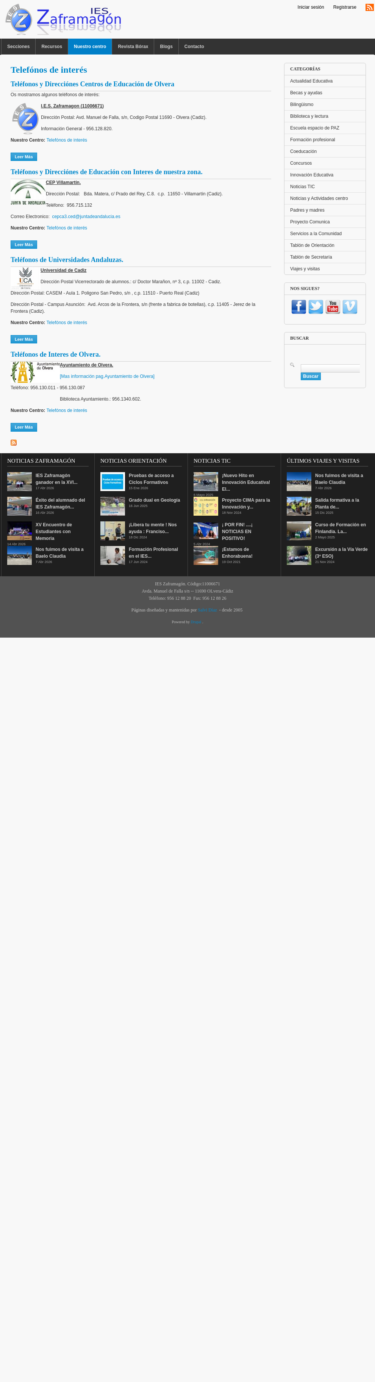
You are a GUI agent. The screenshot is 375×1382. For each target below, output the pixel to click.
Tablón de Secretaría (311, 257)
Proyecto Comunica (310, 222)
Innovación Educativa (311, 175)
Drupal (196, 622)
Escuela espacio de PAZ (314, 128)
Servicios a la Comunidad (316, 233)
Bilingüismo (301, 104)
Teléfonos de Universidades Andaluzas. (67, 260)
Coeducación (303, 151)
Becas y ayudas (306, 92)
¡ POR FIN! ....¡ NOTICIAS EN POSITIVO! (237, 531)
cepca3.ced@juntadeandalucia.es (86, 216)
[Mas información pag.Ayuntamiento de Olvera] (107, 376)
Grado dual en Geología (154, 500)
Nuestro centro (90, 46)
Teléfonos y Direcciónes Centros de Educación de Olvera (92, 84)
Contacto (194, 46)
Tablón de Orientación (312, 245)
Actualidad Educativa (311, 81)
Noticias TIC (302, 186)
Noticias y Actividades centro (319, 198)
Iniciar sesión (311, 7)
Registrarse (344, 7)
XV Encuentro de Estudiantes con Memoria (54, 531)
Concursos (301, 163)
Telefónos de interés (67, 140)
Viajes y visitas (305, 268)
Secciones (18, 46)
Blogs (166, 46)
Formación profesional (312, 139)
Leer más (26, 156)
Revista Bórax (133, 46)
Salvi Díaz (207, 610)
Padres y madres (307, 210)
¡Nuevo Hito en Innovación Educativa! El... (246, 482)
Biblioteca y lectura (309, 116)
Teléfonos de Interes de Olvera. (55, 354)
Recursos (51, 46)
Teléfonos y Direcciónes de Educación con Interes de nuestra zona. (107, 172)
